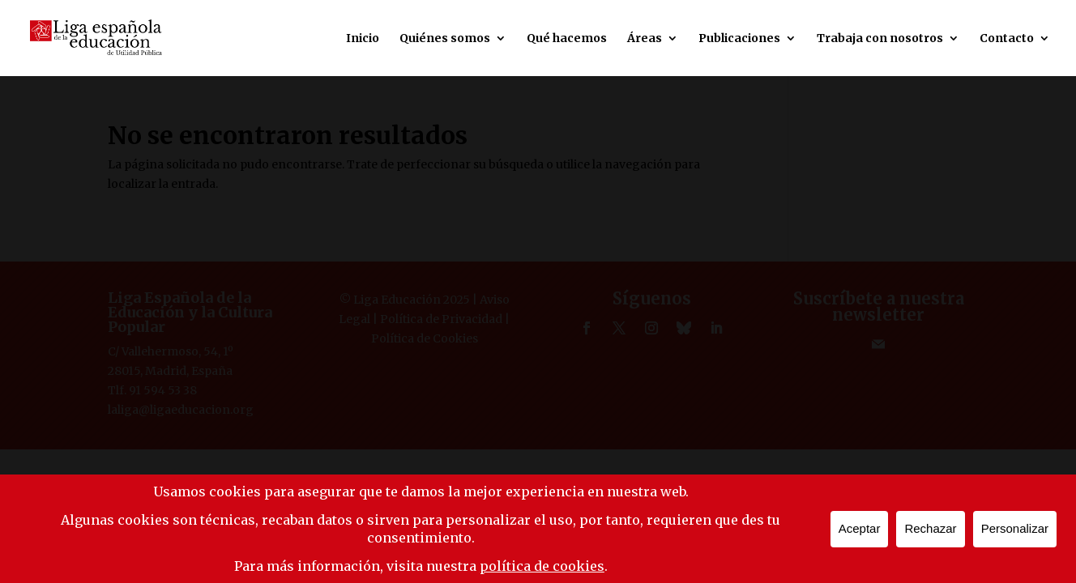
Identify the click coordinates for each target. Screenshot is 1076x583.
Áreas (644, 38)
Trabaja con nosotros (880, 38)
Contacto (1007, 38)
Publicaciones (739, 38)
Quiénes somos (444, 38)
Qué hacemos (567, 38)
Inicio (362, 38)
